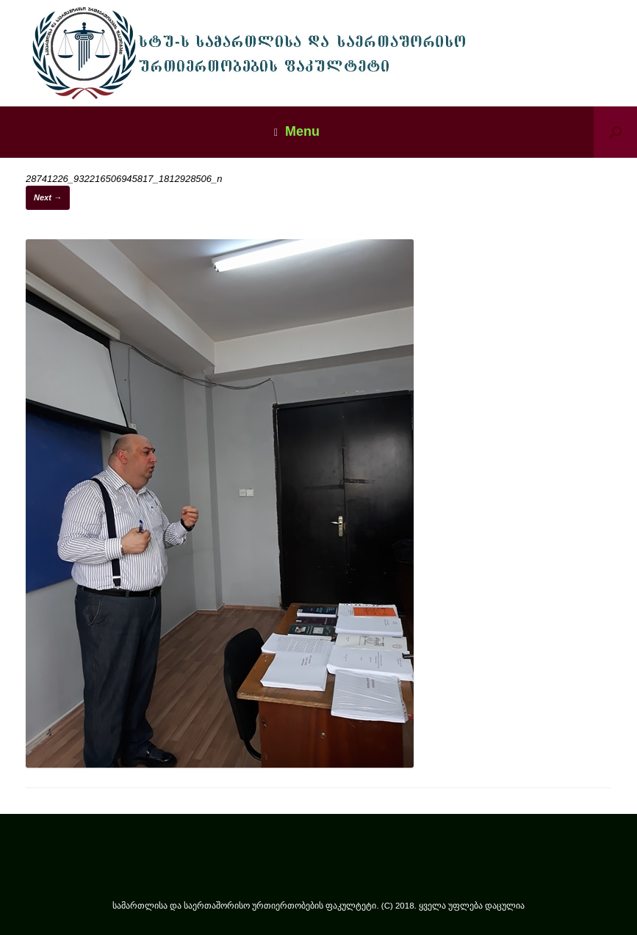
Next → (48, 197)
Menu (297, 131)
